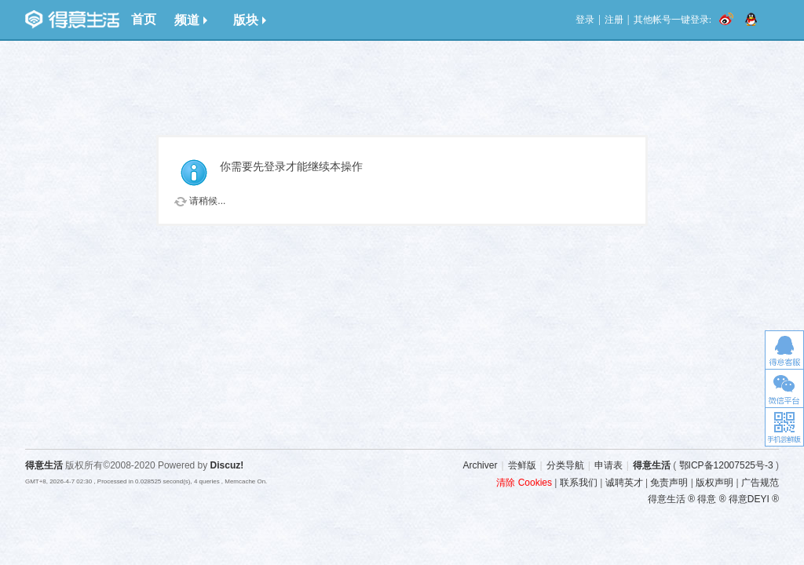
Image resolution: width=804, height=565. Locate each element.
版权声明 (714, 482)
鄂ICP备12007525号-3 (726, 465)
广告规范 (760, 482)
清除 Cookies (524, 482)
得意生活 (652, 465)
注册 (614, 19)
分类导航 (565, 465)
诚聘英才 (624, 482)
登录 (585, 19)
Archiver (479, 465)
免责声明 (669, 482)
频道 (190, 20)
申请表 (608, 465)
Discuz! (227, 465)
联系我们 (579, 482)
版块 (249, 20)
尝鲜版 (522, 465)
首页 (143, 19)
